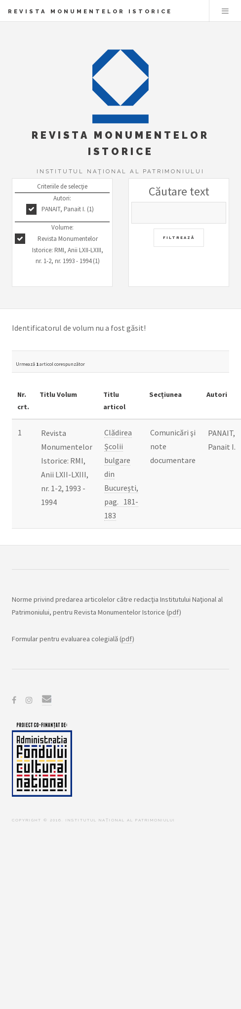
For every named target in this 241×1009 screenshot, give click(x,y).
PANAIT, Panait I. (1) (67, 209)
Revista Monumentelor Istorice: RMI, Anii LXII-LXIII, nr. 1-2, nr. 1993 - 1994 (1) (67, 250)
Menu (225, 11)
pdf (173, 612)
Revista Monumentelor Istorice (90, 11)
